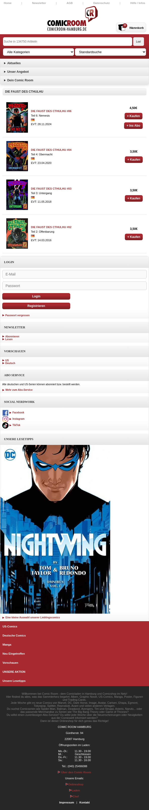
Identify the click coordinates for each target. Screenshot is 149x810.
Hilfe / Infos (137, 3)
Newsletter (39, 3)
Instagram (13, 418)
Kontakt (84, 802)
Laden (74, 790)
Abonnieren (12, 336)
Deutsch (10, 363)
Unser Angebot (18, 72)
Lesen (9, 339)
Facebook (13, 412)
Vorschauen (10, 662)
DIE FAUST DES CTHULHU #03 (51, 188)
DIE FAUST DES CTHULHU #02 (51, 227)
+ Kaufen (133, 116)
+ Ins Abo (133, 125)
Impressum (66, 802)
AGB (70, 3)
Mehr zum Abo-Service (17, 390)
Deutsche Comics (14, 635)
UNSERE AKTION (14, 671)
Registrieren (36, 306)
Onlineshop (75, 784)
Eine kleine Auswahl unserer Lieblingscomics (31, 617)
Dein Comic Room (20, 80)
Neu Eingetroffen (14, 653)
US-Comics (10, 626)
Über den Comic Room (74, 772)
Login (36, 296)
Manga (7, 644)
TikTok (11, 425)
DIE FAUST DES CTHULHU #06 (51, 111)
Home (8, 3)
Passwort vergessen (17, 315)
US (7, 360)
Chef (74, 796)
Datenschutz (101, 3)
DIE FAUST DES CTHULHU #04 (51, 149)
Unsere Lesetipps (14, 680)
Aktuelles (14, 63)
